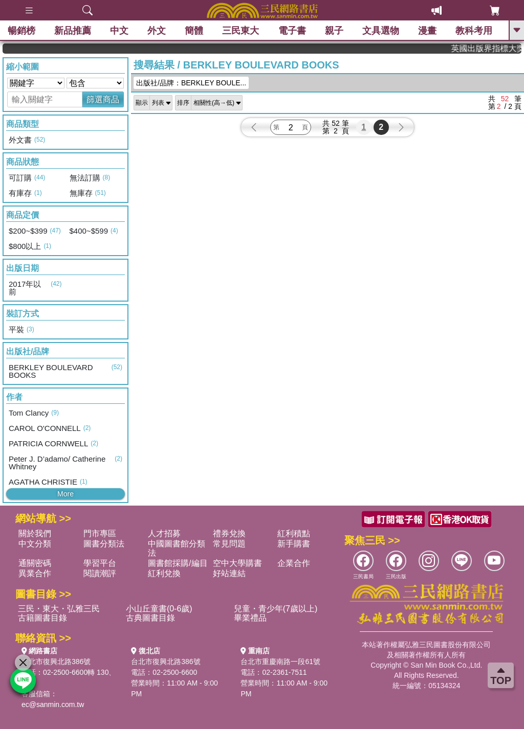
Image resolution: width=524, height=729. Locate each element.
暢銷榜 (21, 31)
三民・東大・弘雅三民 (59, 608)
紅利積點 (293, 533)
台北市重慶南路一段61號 (280, 661)
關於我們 (34, 533)
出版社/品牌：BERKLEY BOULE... (191, 83)
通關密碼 (34, 563)
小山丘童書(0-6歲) (159, 608)
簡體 (194, 31)
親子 (334, 31)
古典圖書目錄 (150, 617)
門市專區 (99, 533)
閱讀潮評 (99, 573)
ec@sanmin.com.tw (52, 704)
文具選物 (380, 31)
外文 (156, 31)
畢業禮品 (250, 617)
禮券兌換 (229, 533)
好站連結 (229, 573)
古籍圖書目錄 (42, 617)
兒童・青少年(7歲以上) (276, 608)
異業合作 (34, 573)
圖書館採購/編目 (177, 563)
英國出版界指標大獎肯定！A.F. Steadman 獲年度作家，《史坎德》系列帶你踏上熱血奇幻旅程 (491, 48)
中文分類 (34, 543)
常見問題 (229, 543)
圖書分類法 (103, 543)
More (65, 494)
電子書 (292, 31)
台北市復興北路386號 (56, 661)
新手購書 (293, 543)
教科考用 (473, 31)
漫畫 (427, 31)
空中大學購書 (237, 563)
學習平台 (99, 563)
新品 (72, 31)
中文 (119, 31)
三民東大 (240, 31)
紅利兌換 (164, 573)
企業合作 (293, 563)
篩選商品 (102, 99)
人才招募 (164, 533)
